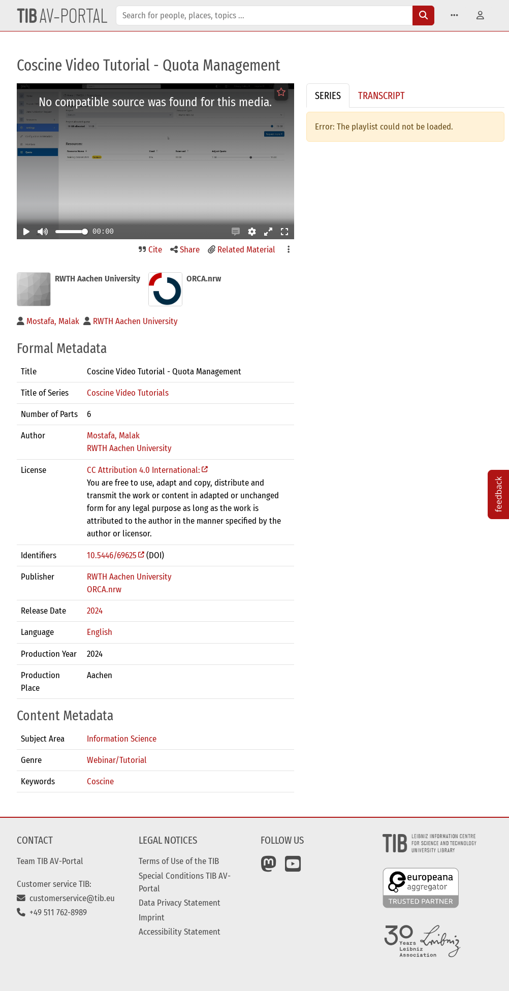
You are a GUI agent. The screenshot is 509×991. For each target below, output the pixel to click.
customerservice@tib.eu (66, 898)
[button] (454, 15)
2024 (95, 610)
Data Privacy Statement (179, 903)
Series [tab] (328, 95)
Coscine (100, 781)
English (99, 632)
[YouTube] (293, 867)
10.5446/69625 (112, 555)
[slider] (85, 232)
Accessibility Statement (179, 931)
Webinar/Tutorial (117, 760)
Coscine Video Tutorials (128, 393)
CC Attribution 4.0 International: (143, 470)
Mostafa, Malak (113, 435)
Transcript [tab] (381, 95)
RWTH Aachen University (129, 448)
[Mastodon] (269, 867)
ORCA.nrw (104, 589)
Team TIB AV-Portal (50, 861)
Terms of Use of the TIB (179, 861)
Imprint (152, 917)
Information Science (121, 738)
